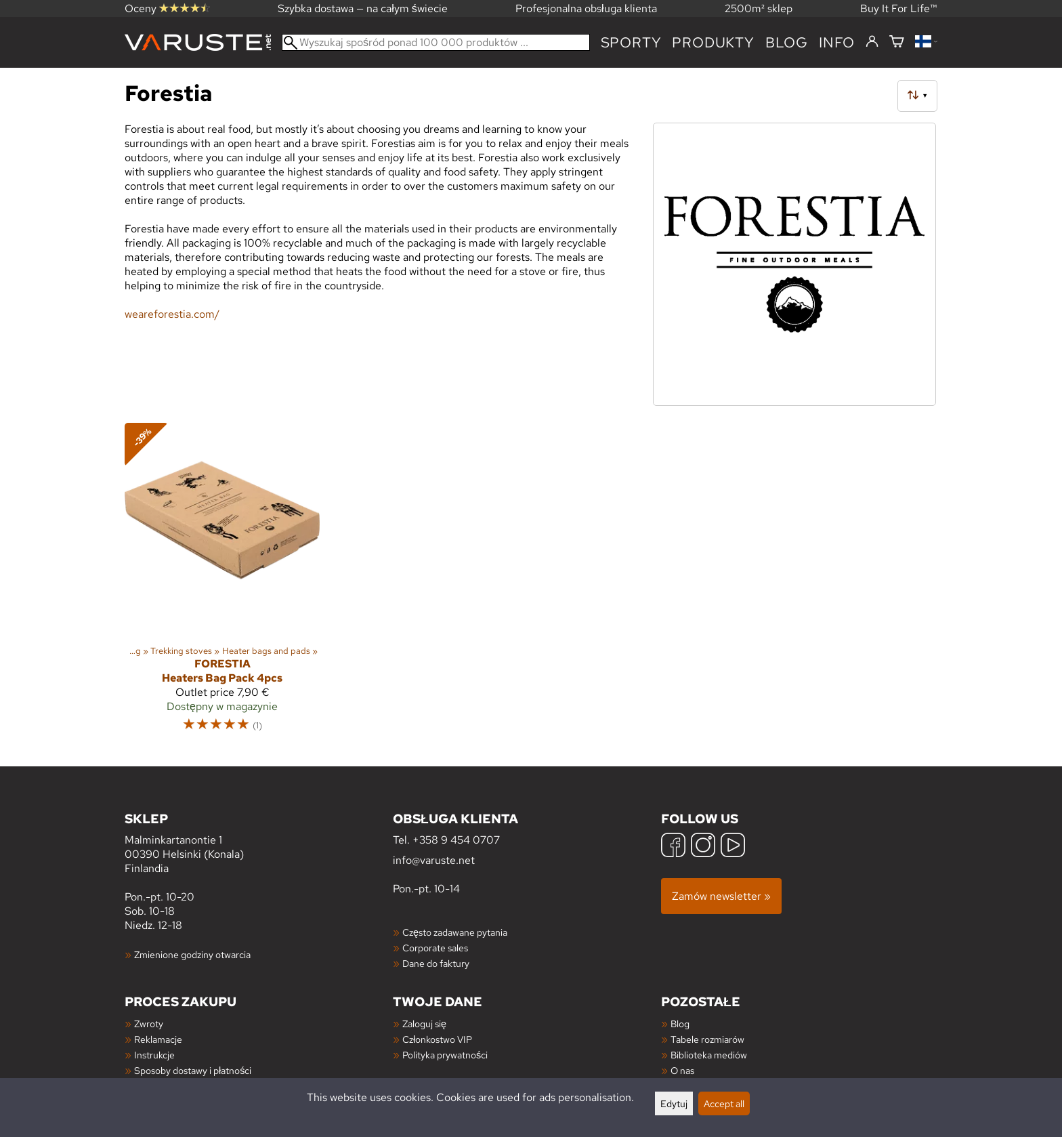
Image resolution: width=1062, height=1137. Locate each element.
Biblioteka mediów (709, 1054)
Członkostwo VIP (437, 1039)
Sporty (631, 42)
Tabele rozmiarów (707, 1039)
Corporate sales (435, 947)
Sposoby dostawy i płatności (192, 1070)
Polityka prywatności (445, 1054)
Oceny (167, 8)
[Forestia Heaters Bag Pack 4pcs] (222, 583)
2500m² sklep (758, 8)
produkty (713, 42)
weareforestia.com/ (172, 314)
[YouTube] (733, 847)
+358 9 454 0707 (456, 840)
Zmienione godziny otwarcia (192, 954)
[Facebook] (673, 847)
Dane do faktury (435, 963)
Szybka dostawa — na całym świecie (363, 8)
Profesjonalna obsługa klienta (586, 8)
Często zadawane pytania (454, 932)
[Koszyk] (896, 42)
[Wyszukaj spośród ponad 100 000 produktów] (436, 42)
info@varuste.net (434, 860)
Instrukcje (154, 1054)
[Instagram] (703, 847)
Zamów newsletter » (721, 896)
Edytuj (673, 1103)
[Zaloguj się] (872, 42)
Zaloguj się (424, 1023)
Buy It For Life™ (898, 8)
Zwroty (148, 1023)
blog (786, 42)
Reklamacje (158, 1039)
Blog (680, 1023)
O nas (682, 1070)
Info (837, 42)
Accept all (724, 1103)
